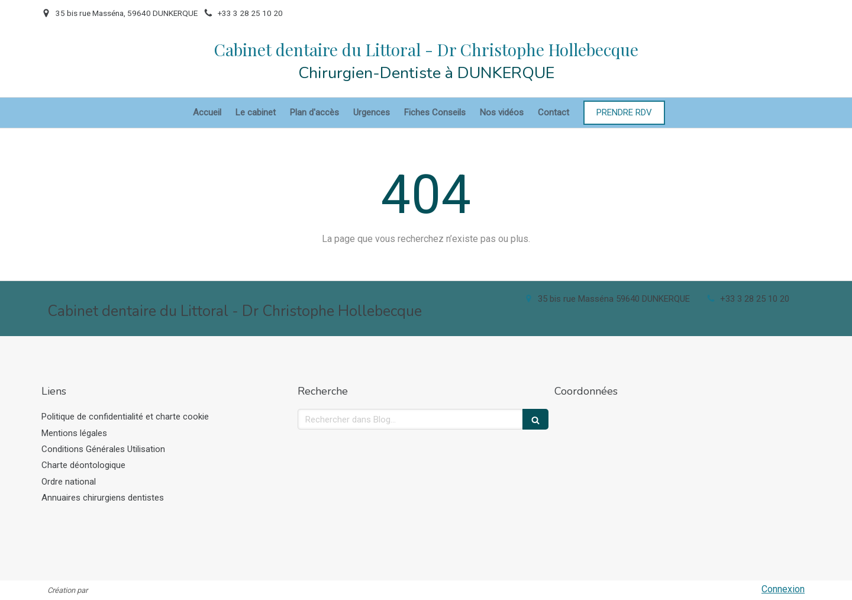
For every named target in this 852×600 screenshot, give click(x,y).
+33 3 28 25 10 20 (754, 298)
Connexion (783, 589)
